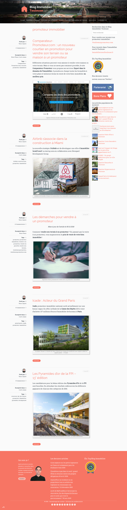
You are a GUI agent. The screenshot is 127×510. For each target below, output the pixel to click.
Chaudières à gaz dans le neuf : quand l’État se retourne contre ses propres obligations (64, 473)
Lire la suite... (37, 125)
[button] (3, 507)
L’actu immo (92, 20)
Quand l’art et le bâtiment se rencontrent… (107, 177)
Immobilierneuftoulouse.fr (102, 52)
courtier (23, 65)
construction (22, 161)
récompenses (22, 400)
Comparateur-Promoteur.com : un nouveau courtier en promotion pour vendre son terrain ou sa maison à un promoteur (54, 49)
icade (24, 323)
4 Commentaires (20, 224)
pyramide (15, 400)
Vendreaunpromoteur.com (102, 42)
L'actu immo (22, 57)
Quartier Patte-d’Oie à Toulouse (105, 136)
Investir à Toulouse (64, 20)
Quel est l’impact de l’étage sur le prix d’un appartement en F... (107, 150)
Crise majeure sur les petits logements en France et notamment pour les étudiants (64, 465)
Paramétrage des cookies (57, 501)
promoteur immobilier (19, 67)
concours (14, 396)
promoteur (16, 239)
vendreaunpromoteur (19, 250)
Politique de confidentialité (74, 501)
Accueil (22, 20)
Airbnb (15, 161)
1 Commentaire (20, 48)
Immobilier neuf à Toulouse (49, 20)
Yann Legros (22, 43)
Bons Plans (14, 57)
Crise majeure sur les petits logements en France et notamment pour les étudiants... (104, 111)
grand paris (18, 323)
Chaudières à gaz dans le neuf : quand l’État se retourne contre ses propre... (104, 120)
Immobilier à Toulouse (33, 20)
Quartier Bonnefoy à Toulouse (105, 164)
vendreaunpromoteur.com (18, 252)
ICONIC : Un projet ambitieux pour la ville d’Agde (106, 157)
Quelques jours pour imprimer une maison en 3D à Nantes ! (108, 128)
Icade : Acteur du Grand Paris (54, 300)
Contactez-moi (102, 20)
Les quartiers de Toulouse (79, 20)
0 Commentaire (20, 146)
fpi (18, 396)
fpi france (23, 396)
